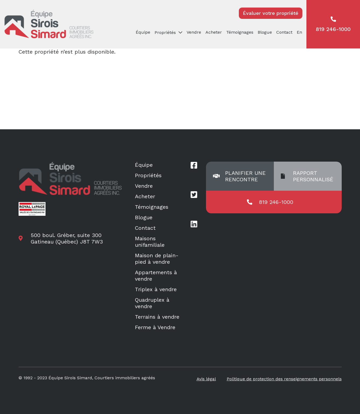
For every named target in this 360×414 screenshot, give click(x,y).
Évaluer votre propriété (270, 13)
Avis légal (206, 378)
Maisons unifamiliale (150, 241)
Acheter (213, 32)
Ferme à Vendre (155, 327)
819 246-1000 (333, 24)
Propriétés (165, 32)
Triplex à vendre (156, 289)
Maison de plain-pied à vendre (157, 258)
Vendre (194, 32)
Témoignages (239, 32)
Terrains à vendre (157, 317)
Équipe (143, 32)
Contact (284, 32)
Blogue (265, 32)
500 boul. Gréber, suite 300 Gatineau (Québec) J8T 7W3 (67, 238)
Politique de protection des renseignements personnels (284, 378)
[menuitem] (300, 32)
